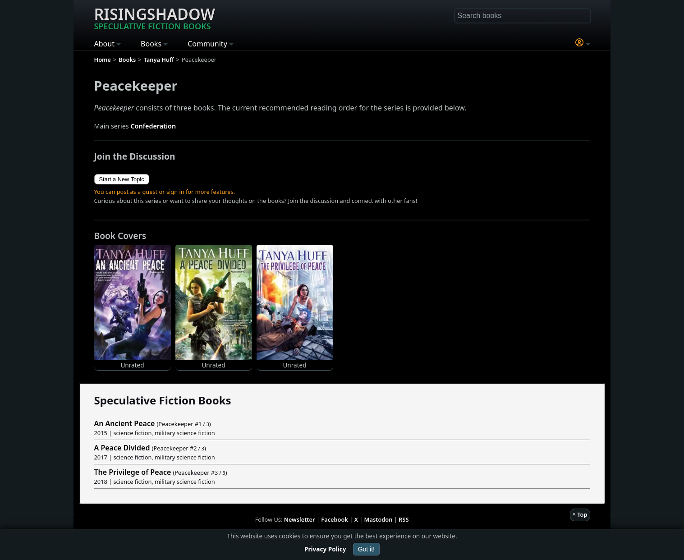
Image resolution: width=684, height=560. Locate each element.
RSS (404, 519)
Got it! (366, 549)
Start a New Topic (121, 179)
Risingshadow (154, 18)
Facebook (334, 519)
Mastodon (378, 519)
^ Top (580, 514)
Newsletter (299, 519)
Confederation (153, 126)
